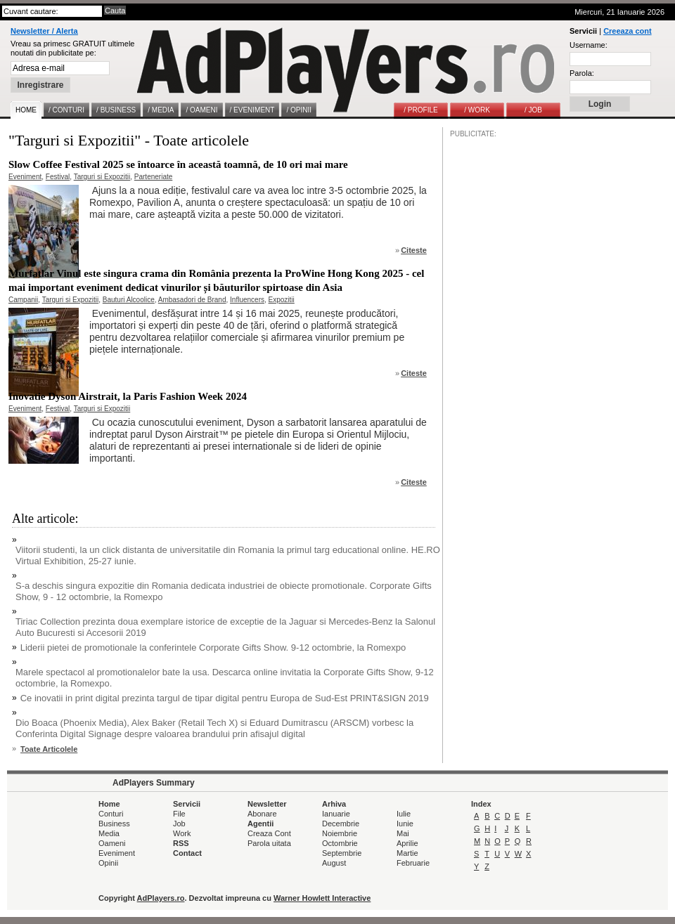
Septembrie (341, 853)
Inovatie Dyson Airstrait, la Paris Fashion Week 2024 (127, 396)
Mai (403, 833)
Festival (58, 177)
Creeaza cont (627, 31)
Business (114, 823)
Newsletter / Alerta (44, 31)
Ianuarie (336, 813)
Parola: (582, 73)
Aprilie (407, 843)
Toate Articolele (48, 749)
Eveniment (24, 177)
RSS (181, 843)
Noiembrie (339, 833)
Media (109, 833)
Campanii (23, 300)
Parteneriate (153, 177)
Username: (589, 45)
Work (182, 833)
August (334, 863)
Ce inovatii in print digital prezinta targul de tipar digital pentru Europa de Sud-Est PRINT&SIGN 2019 (224, 698)
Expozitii (282, 300)
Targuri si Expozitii (102, 177)
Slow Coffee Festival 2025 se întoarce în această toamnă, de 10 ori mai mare (178, 164)
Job (179, 823)
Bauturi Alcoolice (129, 300)
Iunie (405, 823)
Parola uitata (269, 843)
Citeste (414, 250)
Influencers (247, 300)
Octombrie (340, 843)
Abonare (262, 813)
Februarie (413, 863)
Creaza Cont (269, 833)
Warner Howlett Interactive (322, 898)
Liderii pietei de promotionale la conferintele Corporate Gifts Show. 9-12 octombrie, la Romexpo (213, 647)
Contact (187, 853)
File (179, 813)
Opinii (108, 863)
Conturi (110, 813)
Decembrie (340, 823)
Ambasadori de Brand (192, 300)
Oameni (112, 843)
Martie (407, 853)
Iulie (404, 813)
